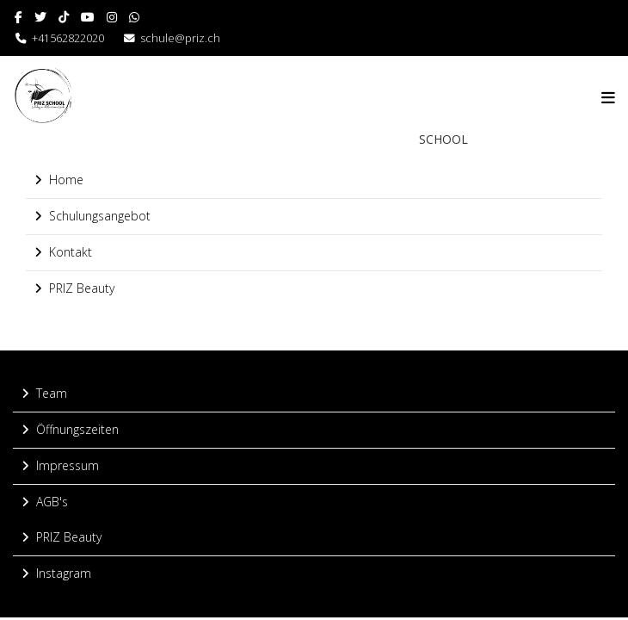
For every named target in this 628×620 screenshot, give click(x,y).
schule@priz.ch (180, 38)
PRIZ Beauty (81, 288)
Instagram (63, 573)
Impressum (67, 465)
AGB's (52, 501)
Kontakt (70, 252)
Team (51, 393)
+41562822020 (59, 38)
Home (66, 179)
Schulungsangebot (100, 216)
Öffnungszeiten (77, 429)
